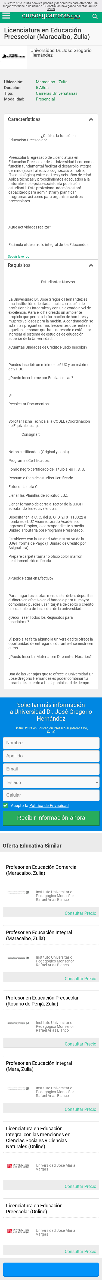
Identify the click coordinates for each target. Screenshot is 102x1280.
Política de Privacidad (49, 805)
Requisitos (19, 265)
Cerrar (51, 9)
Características (24, 119)
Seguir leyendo (18, 256)
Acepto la (39, 805)
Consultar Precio (80, 913)
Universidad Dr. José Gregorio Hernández (61, 52)
